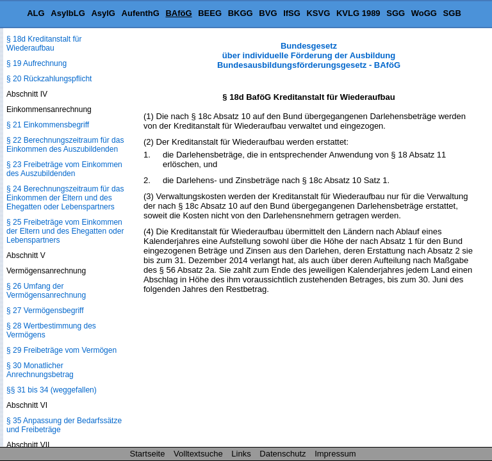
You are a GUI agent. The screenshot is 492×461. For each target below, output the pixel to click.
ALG (35, 13)
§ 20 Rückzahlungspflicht (49, 78)
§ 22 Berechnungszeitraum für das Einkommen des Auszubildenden (65, 145)
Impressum (335, 453)
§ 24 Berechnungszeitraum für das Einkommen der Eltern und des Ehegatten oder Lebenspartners (65, 197)
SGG (395, 13)
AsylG (103, 13)
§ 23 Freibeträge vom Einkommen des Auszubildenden (64, 169)
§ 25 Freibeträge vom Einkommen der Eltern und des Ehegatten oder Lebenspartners (65, 231)
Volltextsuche (198, 453)
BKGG (240, 13)
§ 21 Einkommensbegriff (47, 124)
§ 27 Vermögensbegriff (45, 310)
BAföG (178, 13)
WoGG (424, 13)
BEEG (210, 13)
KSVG (318, 13)
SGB (452, 13)
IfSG (291, 13)
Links (240, 453)
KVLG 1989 (358, 13)
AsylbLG (68, 13)
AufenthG (141, 13)
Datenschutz (282, 453)
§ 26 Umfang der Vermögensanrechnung (46, 291)
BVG (268, 13)
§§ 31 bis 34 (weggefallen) (51, 389)
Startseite (147, 453)
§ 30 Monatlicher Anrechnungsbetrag (40, 370)
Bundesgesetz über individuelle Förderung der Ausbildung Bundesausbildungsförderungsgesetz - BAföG (308, 55)
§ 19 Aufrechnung (36, 63)
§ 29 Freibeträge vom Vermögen (61, 350)
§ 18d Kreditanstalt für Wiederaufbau (43, 44)
